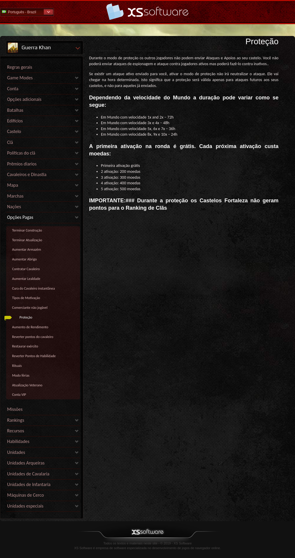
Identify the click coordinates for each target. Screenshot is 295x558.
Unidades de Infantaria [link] (28, 484)
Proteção (25, 317)
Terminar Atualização (27, 240)
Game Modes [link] (20, 78)
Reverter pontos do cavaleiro (32, 337)
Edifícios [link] (15, 121)
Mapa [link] (12, 185)
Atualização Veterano (27, 385)
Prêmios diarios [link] (22, 164)
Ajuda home (147, 11)
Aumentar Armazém (26, 249)
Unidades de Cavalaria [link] (28, 474)
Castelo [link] (14, 131)
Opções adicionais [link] (24, 99)
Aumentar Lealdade (26, 279)
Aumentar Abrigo (24, 259)
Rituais (17, 366)
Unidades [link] (16, 452)
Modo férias (21, 375)
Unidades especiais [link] (25, 506)
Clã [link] (10, 142)
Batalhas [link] (15, 110)
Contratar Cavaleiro (26, 269)
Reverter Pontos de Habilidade (34, 356)
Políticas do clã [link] (21, 153)
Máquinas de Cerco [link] (25, 495)
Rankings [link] (15, 420)
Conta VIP (19, 395)
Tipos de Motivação (26, 298)
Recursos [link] (15, 431)
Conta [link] (12, 88)
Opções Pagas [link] (20, 217)
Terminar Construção (27, 230)
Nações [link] (14, 206)
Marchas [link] (15, 196)
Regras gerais (19, 67)
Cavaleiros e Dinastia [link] (26, 174)
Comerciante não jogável (29, 308)
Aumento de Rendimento (30, 327)
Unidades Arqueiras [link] (26, 463)
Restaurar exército (25, 346)
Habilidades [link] (18, 441)
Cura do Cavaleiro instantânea (33, 288)
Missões (15, 409)
